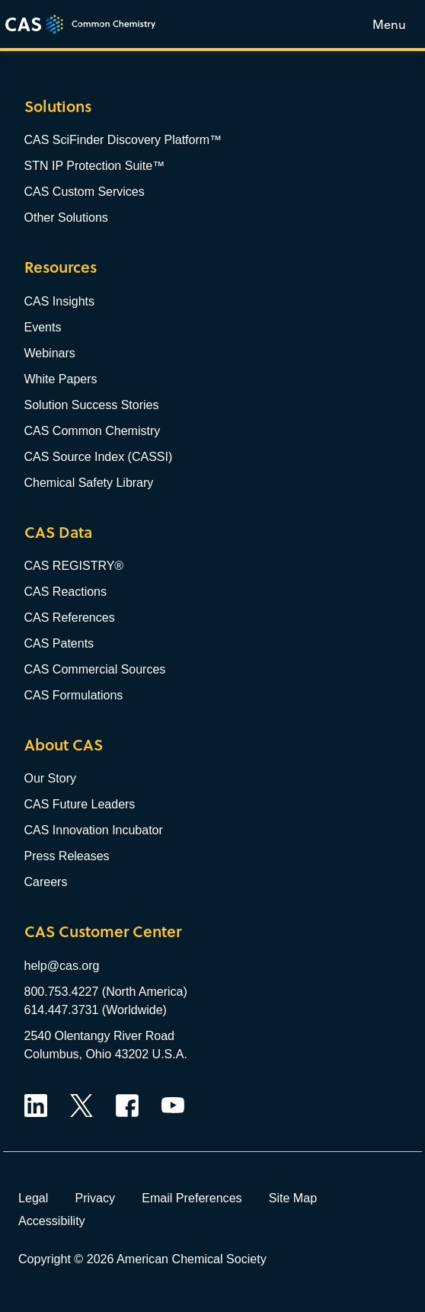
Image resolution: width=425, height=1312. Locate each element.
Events (43, 327)
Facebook (127, 1105)
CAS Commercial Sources (95, 669)
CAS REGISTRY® (74, 565)
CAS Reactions (65, 591)
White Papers (60, 379)
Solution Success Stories (91, 404)
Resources (60, 267)
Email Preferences (192, 1198)
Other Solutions (66, 217)
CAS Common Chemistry (92, 430)
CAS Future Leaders (80, 804)
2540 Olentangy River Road (99, 1035)
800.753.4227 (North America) (105, 991)
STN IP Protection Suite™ (94, 165)
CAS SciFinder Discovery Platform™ (123, 139)
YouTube (172, 1105)
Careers (46, 881)
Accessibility (51, 1220)
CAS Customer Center (102, 931)
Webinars (49, 353)
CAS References (69, 617)
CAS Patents (59, 643)
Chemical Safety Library (89, 482)
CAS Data (58, 532)
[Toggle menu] (389, 24)
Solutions (57, 106)
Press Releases (67, 856)
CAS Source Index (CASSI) (98, 456)
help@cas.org (62, 965)
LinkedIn (35, 1105)
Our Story (50, 778)
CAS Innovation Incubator (93, 830)
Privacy (95, 1198)
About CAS (63, 744)
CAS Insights (59, 301)
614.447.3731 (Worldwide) (95, 1009)
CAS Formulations (73, 695)
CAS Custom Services (84, 191)
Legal (33, 1198)
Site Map (293, 1198)
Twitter (81, 1105)
